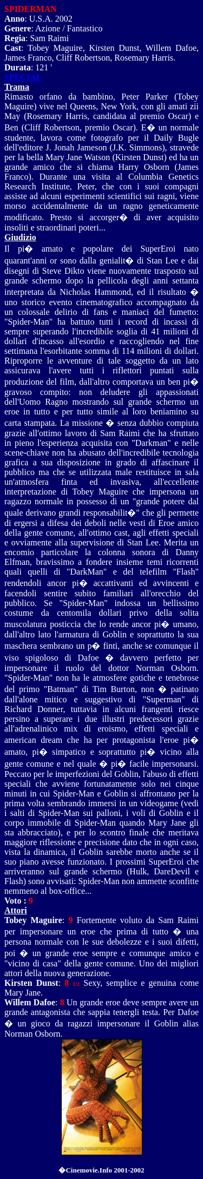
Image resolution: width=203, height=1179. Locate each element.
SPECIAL (23, 77)
